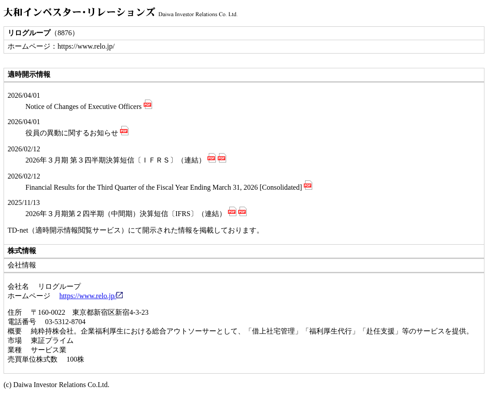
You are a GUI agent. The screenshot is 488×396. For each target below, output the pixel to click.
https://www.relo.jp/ (91, 296)
